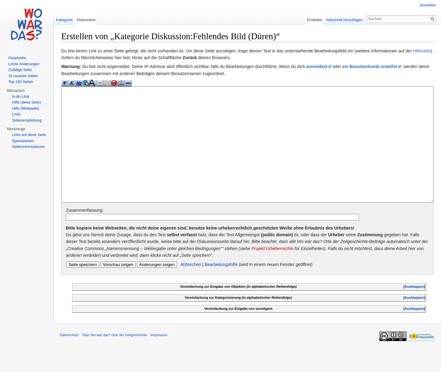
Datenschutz (69, 358)
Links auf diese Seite (29, 135)
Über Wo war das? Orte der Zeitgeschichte (114, 358)
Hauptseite (17, 58)
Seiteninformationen (28, 147)
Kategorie (64, 19)
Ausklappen (414, 309)
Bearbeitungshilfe (221, 287)
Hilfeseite (422, 50)
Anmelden (428, 5)
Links (16, 114)
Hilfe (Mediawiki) (25, 108)
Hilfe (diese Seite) (26, 102)
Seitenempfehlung (27, 120)
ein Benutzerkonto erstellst (370, 66)
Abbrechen (191, 287)
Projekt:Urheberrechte (273, 271)
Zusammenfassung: (85, 233)
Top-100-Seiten (20, 82)
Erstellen (314, 19)
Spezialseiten (23, 141)
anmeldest (317, 66)
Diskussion (86, 19)
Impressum (159, 358)
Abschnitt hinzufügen (344, 19)
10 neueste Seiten (23, 76)
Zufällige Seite (20, 70)
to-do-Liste (20, 96)
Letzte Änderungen (23, 64)
